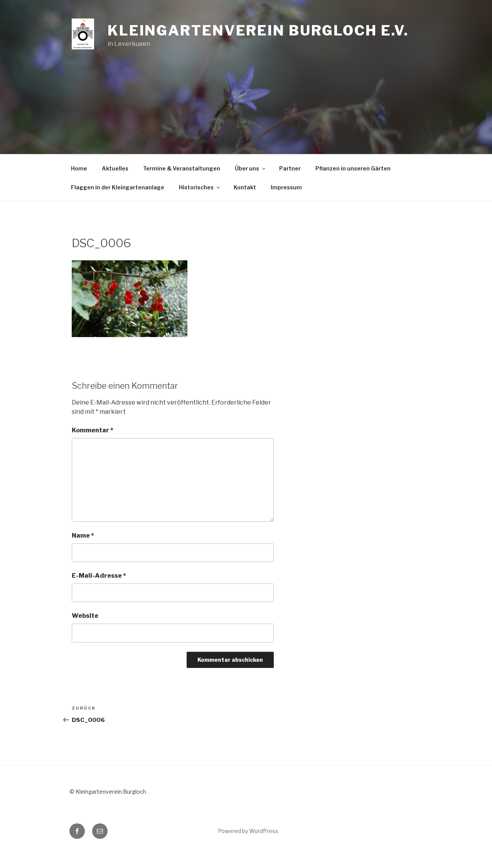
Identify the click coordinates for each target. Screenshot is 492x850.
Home (79, 168)
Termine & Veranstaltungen (181, 168)
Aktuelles (115, 168)
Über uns (250, 168)
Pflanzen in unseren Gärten (353, 168)
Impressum (286, 187)
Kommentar (92, 430)
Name (83, 535)
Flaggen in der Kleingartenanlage (117, 187)
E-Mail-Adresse (99, 575)
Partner (290, 168)
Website (85, 615)
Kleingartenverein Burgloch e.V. (258, 30)
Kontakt (245, 187)
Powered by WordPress (248, 831)
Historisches (200, 187)
